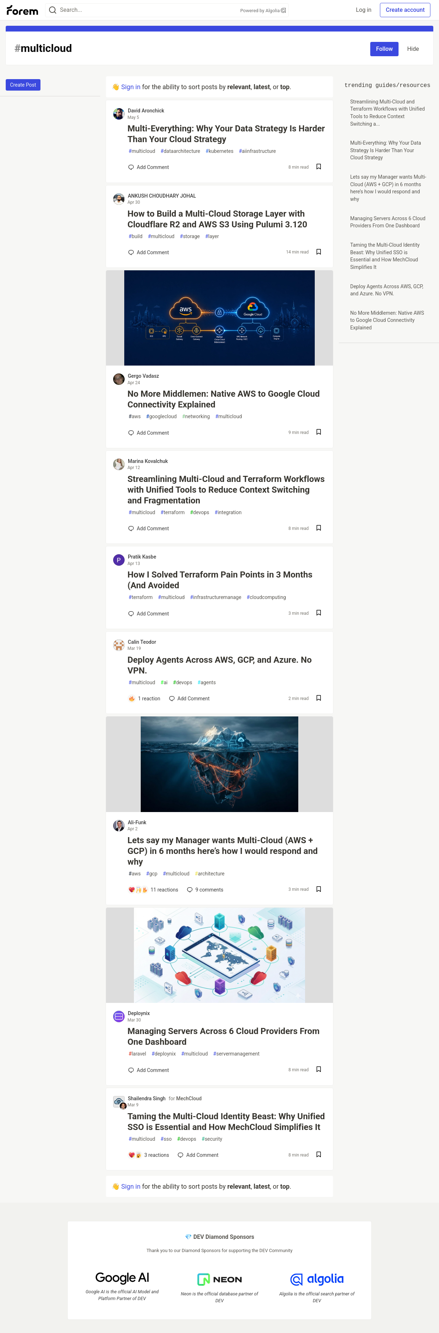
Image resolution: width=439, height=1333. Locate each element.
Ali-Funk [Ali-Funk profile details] (137, 822)
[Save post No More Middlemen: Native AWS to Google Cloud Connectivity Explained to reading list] (319, 433)
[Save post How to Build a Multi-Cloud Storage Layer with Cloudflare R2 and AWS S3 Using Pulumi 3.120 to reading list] (319, 253)
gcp (152, 874)
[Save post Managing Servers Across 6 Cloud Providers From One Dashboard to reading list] (319, 1070)
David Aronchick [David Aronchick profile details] (146, 111)
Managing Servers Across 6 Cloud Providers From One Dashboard (223, 1036)
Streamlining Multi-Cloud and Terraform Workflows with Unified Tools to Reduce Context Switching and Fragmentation (226, 490)
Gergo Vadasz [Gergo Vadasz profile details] (143, 376)
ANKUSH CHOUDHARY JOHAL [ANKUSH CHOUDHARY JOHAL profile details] (162, 196)
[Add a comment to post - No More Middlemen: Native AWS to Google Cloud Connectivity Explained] (148, 433)
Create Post (23, 85)
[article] (219, 363)
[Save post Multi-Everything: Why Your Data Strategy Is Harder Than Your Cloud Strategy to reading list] (319, 167)
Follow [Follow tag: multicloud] (384, 48)
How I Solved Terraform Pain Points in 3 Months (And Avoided (219, 580)
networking (196, 416)
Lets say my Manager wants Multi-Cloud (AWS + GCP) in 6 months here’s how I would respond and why (222, 851)
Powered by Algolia (263, 10)
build (136, 236)
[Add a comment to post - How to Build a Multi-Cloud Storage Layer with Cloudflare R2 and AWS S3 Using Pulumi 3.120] (148, 252)
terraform (172, 512)
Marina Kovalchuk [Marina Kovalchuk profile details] (148, 461)
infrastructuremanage (215, 597)
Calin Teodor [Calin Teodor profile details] (142, 642)
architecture (210, 874)
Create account (405, 9)
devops (199, 512)
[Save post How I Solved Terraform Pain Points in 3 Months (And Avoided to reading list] (319, 613)
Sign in (130, 87)
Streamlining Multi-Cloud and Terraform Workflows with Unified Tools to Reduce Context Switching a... (387, 113)
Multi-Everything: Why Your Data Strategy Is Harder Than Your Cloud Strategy (226, 134)
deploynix (163, 1054)
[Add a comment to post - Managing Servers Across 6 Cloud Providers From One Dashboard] (148, 1070)
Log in (363, 9)
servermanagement (236, 1054)
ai (164, 682)
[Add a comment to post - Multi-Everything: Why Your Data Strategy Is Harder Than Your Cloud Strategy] (148, 167)
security (212, 1139)
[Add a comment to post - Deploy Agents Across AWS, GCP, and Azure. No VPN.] (144, 698)
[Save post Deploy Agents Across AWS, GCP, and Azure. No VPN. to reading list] (319, 699)
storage (190, 236)
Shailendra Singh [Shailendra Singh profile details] (146, 1098)
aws (135, 416)
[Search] (52, 10)
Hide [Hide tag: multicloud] (413, 48)
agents (207, 682)
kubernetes (219, 151)
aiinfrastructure (257, 151)
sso (166, 1139)
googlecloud (161, 416)
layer (212, 236)
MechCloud (189, 1098)
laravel (137, 1054)
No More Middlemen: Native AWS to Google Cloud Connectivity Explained (223, 399)
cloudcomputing (266, 597)
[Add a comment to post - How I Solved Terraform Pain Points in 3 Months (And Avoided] (148, 613)
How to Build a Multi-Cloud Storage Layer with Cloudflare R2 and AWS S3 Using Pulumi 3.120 (217, 219)
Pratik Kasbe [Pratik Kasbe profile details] (142, 557)
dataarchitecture (180, 151)
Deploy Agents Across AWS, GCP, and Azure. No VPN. (219, 665)
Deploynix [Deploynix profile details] (139, 1013)
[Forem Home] (22, 10)
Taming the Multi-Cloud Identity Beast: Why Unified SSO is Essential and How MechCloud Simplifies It (226, 1121)
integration (227, 512)
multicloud (142, 151)
